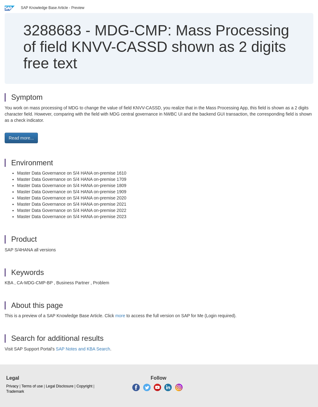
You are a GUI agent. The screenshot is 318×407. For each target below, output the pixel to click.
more (120, 315)
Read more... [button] (21, 137)
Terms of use (32, 386)
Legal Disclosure (60, 386)
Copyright (84, 386)
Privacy (12, 386)
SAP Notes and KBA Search (83, 348)
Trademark (15, 391)
